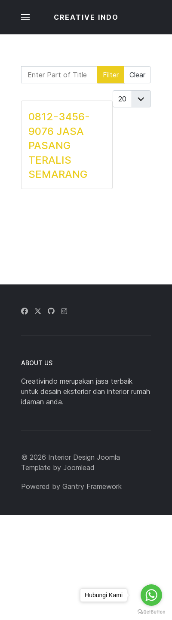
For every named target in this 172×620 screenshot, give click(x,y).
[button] (25, 17)
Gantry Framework (92, 486)
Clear (137, 74)
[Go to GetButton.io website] (151, 611)
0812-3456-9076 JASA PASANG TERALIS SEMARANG (59, 145)
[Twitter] (37, 311)
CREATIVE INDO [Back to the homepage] (86, 17)
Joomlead (79, 467)
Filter (111, 74)
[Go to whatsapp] (151, 595)
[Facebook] (24, 311)
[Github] (51, 311)
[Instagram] (64, 311)
